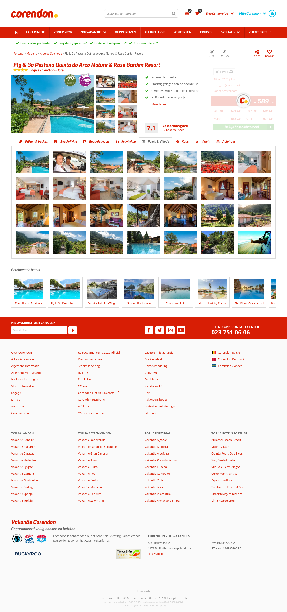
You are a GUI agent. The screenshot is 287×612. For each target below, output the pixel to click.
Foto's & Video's (159, 142)
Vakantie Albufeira (157, 453)
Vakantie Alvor (154, 487)
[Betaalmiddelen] (27, 553)
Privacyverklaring (156, 366)
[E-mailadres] (39, 330)
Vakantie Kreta (88, 480)
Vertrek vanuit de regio (160, 406)
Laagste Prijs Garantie (159, 352)
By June (83, 373)
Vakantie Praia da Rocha (161, 460)
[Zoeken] (174, 13)
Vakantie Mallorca (90, 487)
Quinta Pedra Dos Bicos (227, 453)
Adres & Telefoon (22, 359)
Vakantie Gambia (22, 474)
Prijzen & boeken (36, 142)
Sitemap (150, 413)
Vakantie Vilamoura (158, 494)
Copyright (151, 373)
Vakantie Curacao (23, 453)
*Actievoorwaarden (91, 413)
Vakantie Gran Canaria (93, 453)
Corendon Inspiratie (91, 400)
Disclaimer (151, 379)
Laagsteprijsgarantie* (72, 43)
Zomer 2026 (63, 32)
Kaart (185, 142)
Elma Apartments (223, 500)
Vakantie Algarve (156, 440)
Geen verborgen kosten (35, 43)
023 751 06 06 (230, 332)
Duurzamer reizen (90, 359)
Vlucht (205, 142)
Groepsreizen (20, 413)
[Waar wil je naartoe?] (141, 13)
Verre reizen (125, 32)
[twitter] (159, 330)
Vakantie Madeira (156, 447)
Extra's (15, 400)
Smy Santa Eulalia (223, 460)
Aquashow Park (221, 480)
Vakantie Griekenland (25, 480)
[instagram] (170, 330)
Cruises (206, 32)
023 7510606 (156, 554)
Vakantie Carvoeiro (157, 474)
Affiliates (83, 406)
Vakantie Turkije (22, 500)
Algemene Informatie (25, 366)
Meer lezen (158, 104)
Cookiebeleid (153, 359)
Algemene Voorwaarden (27, 373)
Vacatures (151, 386)
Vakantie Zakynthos (91, 500)
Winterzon (182, 32)
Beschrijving (68, 142)
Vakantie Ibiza (87, 460)
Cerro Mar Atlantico (224, 474)
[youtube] (181, 330)
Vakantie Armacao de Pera (162, 500)
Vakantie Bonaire (22, 440)
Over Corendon (21, 352)
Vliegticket (258, 32)
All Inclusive (154, 32)
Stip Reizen (85, 379)
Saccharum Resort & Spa (227, 487)
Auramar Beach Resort (226, 440)
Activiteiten (128, 142)
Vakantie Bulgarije (23, 447)
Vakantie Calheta (156, 480)
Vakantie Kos (86, 474)
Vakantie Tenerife (89, 494)
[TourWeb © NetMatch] (143, 591)
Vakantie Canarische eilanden (97, 447)
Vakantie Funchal (156, 467)
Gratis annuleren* (146, 43)
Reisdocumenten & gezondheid (99, 352)
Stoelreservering (89, 366)
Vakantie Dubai (88, 467)
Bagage (16, 393)
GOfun (82, 386)
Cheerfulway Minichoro (226, 494)
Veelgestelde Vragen (24, 379)
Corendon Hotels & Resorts (96, 393)
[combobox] (141, 13)
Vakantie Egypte (22, 467)
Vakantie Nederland (24, 460)
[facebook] (149, 330)
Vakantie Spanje (22, 494)
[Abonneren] (72, 330)
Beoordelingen (99, 142)
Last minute (35, 32)
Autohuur (228, 142)
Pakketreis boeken (157, 400)
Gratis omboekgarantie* (110, 43)
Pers (147, 393)
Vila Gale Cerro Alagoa (225, 467)
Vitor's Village (220, 447)
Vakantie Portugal (23, 487)
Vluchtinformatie (22, 386)
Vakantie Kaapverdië (91, 440)
